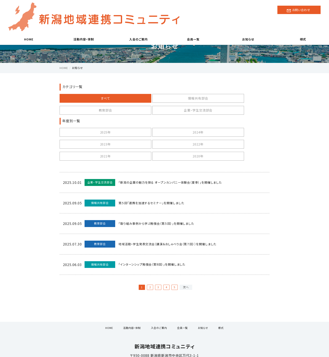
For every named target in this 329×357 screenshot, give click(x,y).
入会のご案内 (137, 25)
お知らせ (246, 25)
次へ (186, 263)
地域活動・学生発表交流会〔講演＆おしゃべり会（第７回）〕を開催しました (173, 220)
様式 (301, 25)
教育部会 (190, 98)
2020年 (137, 132)
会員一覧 (192, 25)
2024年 (137, 120)
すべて (85, 98)
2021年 (85, 132)
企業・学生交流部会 (242, 98)
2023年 (190, 120)
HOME (27, 25)
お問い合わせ (299, 10)
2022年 (242, 120)
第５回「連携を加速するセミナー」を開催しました (154, 179)
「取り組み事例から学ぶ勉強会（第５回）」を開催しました (160, 199)
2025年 (85, 120)
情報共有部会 (138, 98)
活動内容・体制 (82, 25)
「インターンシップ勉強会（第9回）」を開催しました (155, 240)
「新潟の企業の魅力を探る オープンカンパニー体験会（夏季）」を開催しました (178, 158)
